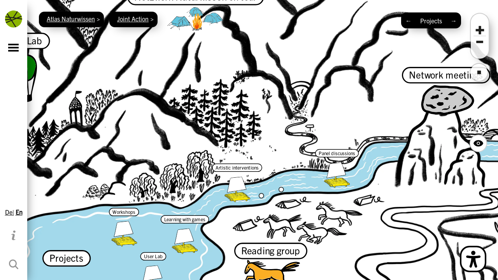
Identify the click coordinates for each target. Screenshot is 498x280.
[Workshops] (124, 227)
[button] (480, 30)
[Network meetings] (446, 91)
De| (9, 212)
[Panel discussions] (337, 168)
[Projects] (66, 257)
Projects (431, 20)
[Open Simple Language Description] (473, 259)
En (19, 212)
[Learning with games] (185, 235)
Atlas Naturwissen (71, 19)
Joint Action (133, 19)
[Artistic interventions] (237, 183)
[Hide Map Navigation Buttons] (478, 143)
